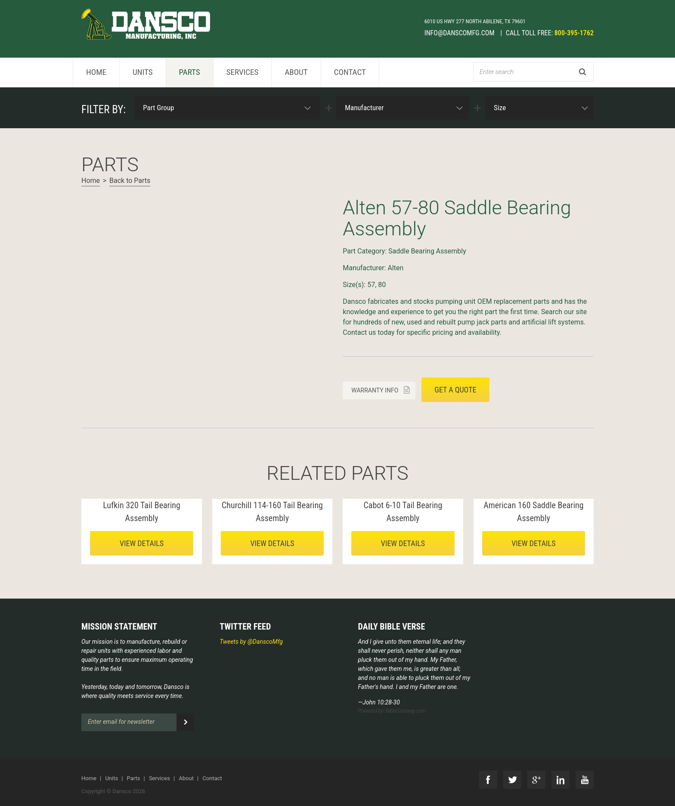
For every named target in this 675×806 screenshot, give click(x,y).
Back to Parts (129, 180)
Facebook (488, 780)
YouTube (585, 780)
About (296, 72)
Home (96, 72)
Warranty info (374, 390)
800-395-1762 (574, 33)
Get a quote (455, 389)
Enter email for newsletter (121, 721)
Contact (350, 72)
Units (143, 72)
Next (88, 197)
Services (242, 72)
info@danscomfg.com (460, 33)
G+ (536, 780)
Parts (189, 72)
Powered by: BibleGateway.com (392, 711)
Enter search (497, 72)
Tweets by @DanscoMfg (251, 641)
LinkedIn (560, 780)
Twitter (512, 780)
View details (142, 543)
